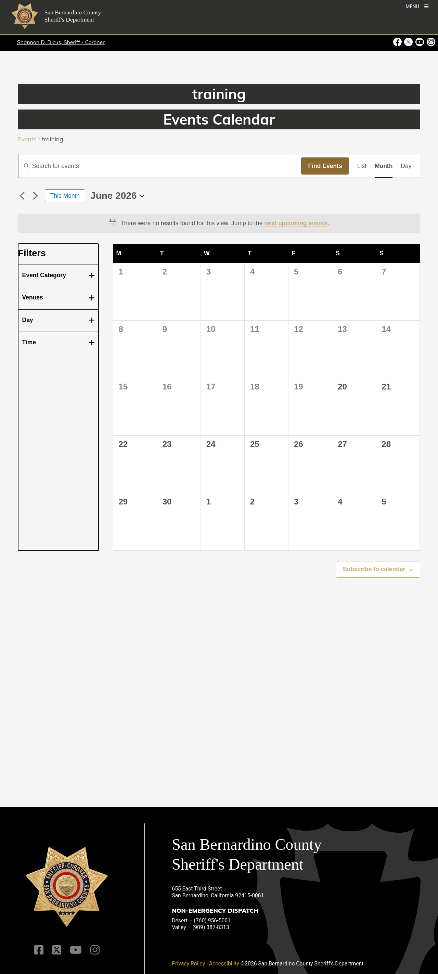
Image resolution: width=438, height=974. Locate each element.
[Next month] (35, 196)
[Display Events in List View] (361, 166)
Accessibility (224, 963)
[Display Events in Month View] (383, 166)
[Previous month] (22, 196)
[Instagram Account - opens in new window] (430, 42)
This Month (65, 195)
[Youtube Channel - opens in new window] (419, 42)
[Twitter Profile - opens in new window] (408, 42)
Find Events (325, 166)
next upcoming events (295, 223)
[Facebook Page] (38, 950)
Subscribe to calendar (374, 569)
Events (27, 139)
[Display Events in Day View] (406, 166)
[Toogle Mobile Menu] (417, 6)
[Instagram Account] (95, 950)
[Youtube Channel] (76, 950)
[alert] (219, 223)
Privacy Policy (188, 963)
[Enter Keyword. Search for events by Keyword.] (159, 166)
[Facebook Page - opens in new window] (398, 42)
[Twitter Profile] (56, 950)
